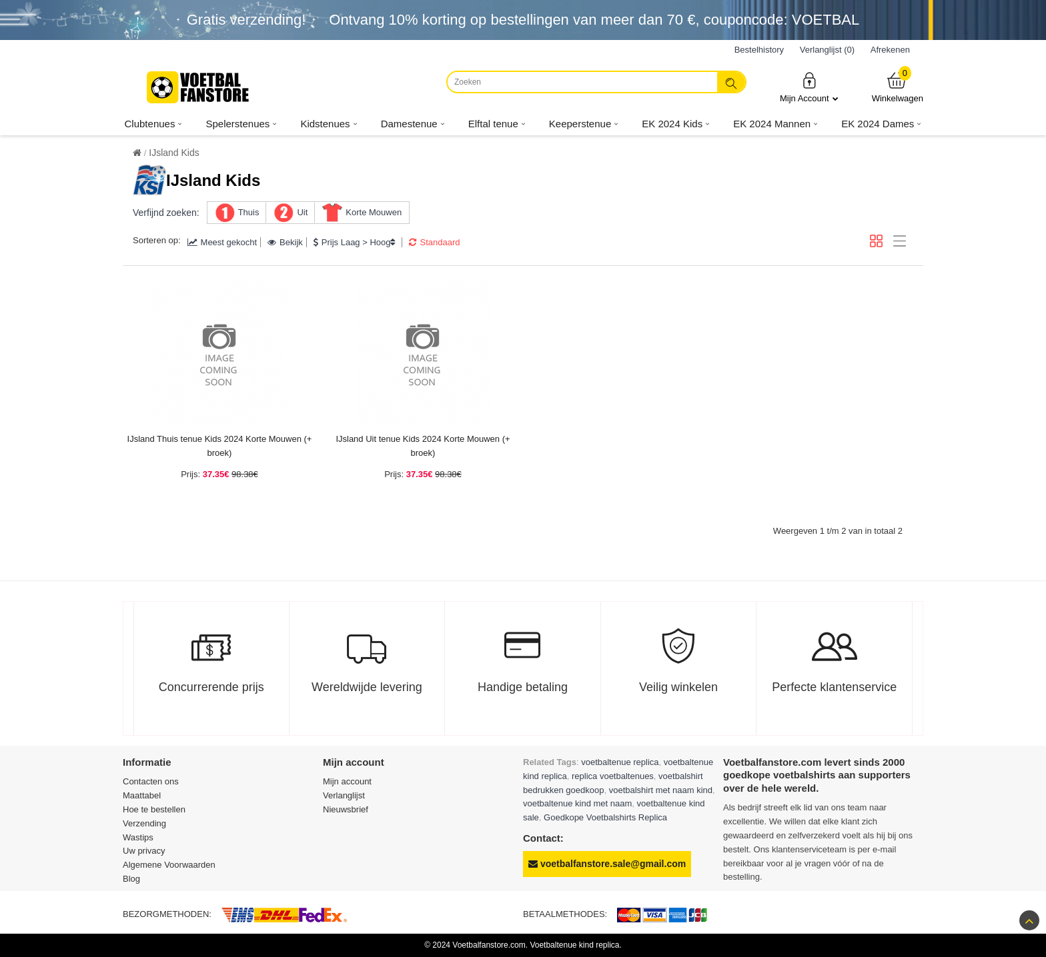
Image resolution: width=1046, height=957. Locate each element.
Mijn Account (809, 87)
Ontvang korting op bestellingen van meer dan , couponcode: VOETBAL (594, 19)
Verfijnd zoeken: (166, 212)
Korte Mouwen (374, 212)
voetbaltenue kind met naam (577, 803)
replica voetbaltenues (613, 776)
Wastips (138, 837)
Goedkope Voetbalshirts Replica (605, 817)
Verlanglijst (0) (827, 50)
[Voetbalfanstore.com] (199, 87)
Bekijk (285, 242)
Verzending (144, 823)
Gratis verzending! (246, 19)
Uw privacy (144, 851)
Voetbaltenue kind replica (574, 945)
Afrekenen (890, 50)
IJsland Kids (174, 152)
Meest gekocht (222, 242)
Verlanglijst (344, 795)
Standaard (434, 242)
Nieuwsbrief (345, 809)
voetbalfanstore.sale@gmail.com (607, 863)
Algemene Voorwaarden (169, 865)
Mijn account (347, 781)
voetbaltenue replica (619, 762)
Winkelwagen (897, 87)
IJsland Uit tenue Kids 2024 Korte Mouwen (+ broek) (423, 446)
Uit (302, 212)
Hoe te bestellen (154, 809)
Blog (131, 879)
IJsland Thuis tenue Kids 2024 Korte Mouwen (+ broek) (219, 446)
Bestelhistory (759, 50)
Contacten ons (151, 781)
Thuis (248, 212)
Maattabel (142, 795)
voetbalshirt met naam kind (660, 790)
